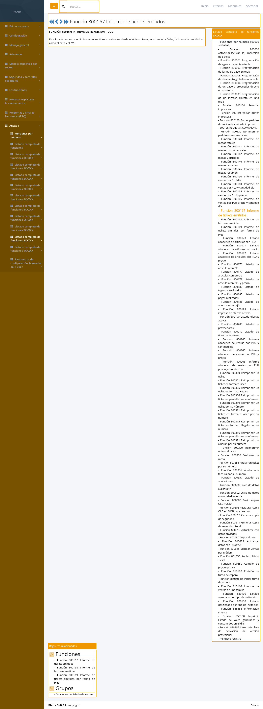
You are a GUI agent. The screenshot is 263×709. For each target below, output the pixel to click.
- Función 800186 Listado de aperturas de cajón (238, 303)
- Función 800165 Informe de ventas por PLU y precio (238, 193)
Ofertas (218, 6)
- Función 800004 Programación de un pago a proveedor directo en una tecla (238, 86)
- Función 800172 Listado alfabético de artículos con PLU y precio (238, 256)
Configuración (22, 36)
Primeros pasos (22, 26)
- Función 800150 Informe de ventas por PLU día (238, 178)
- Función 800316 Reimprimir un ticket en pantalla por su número (238, 434)
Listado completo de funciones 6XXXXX (26, 218)
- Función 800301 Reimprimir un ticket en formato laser (238, 382)
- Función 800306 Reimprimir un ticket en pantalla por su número (238, 397)
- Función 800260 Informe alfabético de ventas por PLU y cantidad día (238, 342)
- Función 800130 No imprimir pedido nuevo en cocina (238, 133)
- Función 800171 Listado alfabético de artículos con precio (238, 247)
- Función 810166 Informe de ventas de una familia (238, 588)
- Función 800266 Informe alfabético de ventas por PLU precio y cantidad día (238, 365)
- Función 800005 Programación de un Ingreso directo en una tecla (238, 97)
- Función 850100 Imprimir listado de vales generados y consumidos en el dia (238, 619)
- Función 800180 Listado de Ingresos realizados (238, 288)
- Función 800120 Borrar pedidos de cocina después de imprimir (238, 122)
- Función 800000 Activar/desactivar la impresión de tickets (238, 52)
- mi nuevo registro (229, 638)
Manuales (234, 6)
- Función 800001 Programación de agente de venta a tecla (238, 62)
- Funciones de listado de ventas (73, 694)
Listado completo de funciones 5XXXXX (26, 207)
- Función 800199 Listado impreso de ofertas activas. (238, 311)
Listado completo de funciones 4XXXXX (26, 197)
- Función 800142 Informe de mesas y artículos (238, 156)
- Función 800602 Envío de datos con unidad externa (238, 494)
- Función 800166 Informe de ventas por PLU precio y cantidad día (238, 202)
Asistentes (22, 54)
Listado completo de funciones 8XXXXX (26, 238)
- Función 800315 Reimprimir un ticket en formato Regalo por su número (238, 425)
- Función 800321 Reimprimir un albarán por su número (238, 442)
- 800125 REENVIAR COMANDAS (237, 127)
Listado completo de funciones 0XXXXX (26, 156)
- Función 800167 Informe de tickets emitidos (238, 212)
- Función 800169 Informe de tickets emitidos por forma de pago (238, 230)
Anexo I (22, 126)
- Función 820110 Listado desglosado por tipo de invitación (238, 603)
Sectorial (252, 6)
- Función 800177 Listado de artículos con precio (238, 273)
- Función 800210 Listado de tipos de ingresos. (238, 333)
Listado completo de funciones (26, 146)
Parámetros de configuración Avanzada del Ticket (26, 263)
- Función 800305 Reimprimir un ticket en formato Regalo (238, 389)
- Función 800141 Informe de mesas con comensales (238, 148)
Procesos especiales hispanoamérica (22, 101)
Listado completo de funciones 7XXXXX (26, 228)
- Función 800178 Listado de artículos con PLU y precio (238, 281)
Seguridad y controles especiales (22, 78)
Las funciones (22, 90)
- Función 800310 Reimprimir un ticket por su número (238, 404)
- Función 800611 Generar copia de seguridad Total (238, 524)
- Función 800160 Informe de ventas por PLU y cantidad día (238, 186)
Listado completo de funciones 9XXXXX (26, 249)
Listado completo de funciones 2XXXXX (26, 176)
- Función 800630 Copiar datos (236, 537)
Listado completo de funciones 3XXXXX (26, 187)
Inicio (204, 6)
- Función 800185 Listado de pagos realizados (238, 296)
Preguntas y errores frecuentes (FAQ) (22, 114)
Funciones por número (26, 135)
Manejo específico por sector (22, 65)
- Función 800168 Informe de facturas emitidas (238, 221)
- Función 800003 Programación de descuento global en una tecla (238, 77)
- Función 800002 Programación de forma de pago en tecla (238, 69)
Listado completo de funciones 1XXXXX (26, 166)
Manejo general (22, 45)
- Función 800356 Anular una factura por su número (238, 472)
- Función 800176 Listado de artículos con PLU (238, 266)
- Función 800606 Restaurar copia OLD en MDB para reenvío (238, 509)
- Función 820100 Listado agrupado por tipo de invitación (238, 595)
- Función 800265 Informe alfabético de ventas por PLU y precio (238, 354)
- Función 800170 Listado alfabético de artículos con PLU (238, 240)
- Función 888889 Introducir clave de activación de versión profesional (238, 631)
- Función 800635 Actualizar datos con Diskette (238, 543)
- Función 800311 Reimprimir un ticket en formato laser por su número (238, 413)
